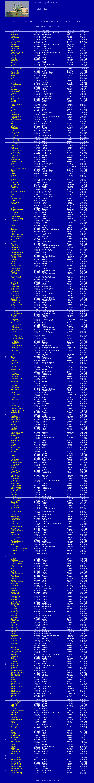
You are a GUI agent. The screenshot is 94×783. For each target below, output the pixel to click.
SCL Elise (14, 608)
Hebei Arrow (15, 328)
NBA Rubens (15, 464)
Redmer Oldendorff (17, 562)
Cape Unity (14, 157)
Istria (12, 355)
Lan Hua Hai (15, 389)
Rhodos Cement (16, 563)
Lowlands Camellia (17, 407)
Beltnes (13, 113)
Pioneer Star (15, 534)
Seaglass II (14, 616)
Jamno (13, 357)
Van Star (14, 714)
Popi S (13, 544)
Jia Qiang (14, 360)
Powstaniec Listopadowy (19, 548)
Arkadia (13, 82)
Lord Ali (13, 405)
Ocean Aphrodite (16, 498)
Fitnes (13, 262)
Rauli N (13, 558)
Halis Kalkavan (16, 324)
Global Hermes (16, 290)
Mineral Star (15, 450)
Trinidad (13, 688)
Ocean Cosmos (16, 500)
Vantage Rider (15, 716)
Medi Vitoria (15, 437)
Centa (13, 181)
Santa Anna (15, 592)
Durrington (14, 229)
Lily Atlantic (14, 396)
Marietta (13, 430)
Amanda (14, 59)
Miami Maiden (15, 439)
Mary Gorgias (15, 434)
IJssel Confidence (17, 338)
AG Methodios (15, 41)
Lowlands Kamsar (17, 408)
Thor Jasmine (15, 676)
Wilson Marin (15, 750)
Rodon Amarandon (17, 567)
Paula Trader (15, 529)
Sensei (13, 622)
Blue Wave (14, 127)
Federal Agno (15, 247)
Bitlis (12, 125)
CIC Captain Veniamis (18, 191)
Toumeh (13, 679)
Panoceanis (15, 518)
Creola (13, 207)
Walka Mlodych (16, 741)
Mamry (13, 424)
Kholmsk (14, 373)
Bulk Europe (15, 134)
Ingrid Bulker (15, 342)
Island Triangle (16, 353)
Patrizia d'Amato (16, 527)
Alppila (13, 50)
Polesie (13, 539)
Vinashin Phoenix (16, 719)
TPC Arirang (15, 681)
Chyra (13, 189)
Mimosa (13, 446)
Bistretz (13, 123)
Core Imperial (15, 202)
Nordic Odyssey (16, 485)
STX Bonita (14, 656)
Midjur (13, 442)
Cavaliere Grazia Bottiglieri (19, 168)
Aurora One (15, 98)
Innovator (14, 344)
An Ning (13, 64)
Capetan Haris (15, 159)
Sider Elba (14, 628)
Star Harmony (15, 647)
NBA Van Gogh (16, 466)
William (13, 748)
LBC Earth (14, 392)
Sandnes (14, 587)
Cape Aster (14, 149)
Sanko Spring (15, 590)
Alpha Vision (15, 48)
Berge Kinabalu (16, 116)
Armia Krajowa (16, 84)
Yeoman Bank (15, 758)
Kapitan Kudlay (16, 369)
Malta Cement (15, 423)
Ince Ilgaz (14, 340)
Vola (12, 730)
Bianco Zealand (16, 119)
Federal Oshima (16, 256)
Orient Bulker (15, 505)
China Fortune (15, 184)
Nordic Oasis (15, 482)
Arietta (13, 79)
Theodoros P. (15, 674)
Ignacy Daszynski (16, 337)
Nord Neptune (15, 475)
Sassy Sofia (15, 605)
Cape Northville (16, 154)
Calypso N (14, 145)
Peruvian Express (17, 531)
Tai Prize (14, 667)
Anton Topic (15, 70)
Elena (13, 231)
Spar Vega (14, 640)
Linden (13, 398)
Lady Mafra (14, 386)
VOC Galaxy (15, 726)
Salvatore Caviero (17, 582)
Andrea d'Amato (16, 68)
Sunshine (14, 661)
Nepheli (13, 468)
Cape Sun (14, 156)
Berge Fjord (15, 114)
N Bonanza (14, 457)
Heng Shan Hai (16, 333)
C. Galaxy (14, 144)
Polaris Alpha (15, 537)
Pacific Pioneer (16, 511)
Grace (13, 307)
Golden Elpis (15, 295)
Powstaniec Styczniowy (18, 550)
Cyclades (14, 215)
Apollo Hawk (15, 74)
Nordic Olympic (16, 487)
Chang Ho (14, 183)
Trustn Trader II (16, 692)
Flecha (13, 263)
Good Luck (14, 306)
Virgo (12, 721)
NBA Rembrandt (16, 462)
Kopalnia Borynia (16, 378)
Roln (12, 568)
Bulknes (13, 137)
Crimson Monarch (17, 209)
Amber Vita (14, 61)
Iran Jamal (14, 347)
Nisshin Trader (15, 471)
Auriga (13, 97)
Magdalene (14, 416)
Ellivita (13, 233)
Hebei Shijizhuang (17, 329)
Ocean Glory (15, 502)
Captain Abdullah (16, 161)
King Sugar (14, 376)
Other (78, 21)
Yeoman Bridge (16, 761)
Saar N (13, 578)
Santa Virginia (15, 601)
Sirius (13, 633)
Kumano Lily (15, 380)
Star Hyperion (15, 649)
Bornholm (14, 130)
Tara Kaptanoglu (16, 671)
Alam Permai (15, 43)
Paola (13, 521)
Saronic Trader (16, 603)
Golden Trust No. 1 (17, 304)
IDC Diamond (15, 335)
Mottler (13, 453)
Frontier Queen (16, 269)
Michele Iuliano (16, 441)
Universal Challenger (18, 710)
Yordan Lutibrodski (17, 768)
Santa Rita (14, 599)
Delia (12, 222)
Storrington (14, 654)
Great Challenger (16, 313)
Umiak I (13, 707)
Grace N (14, 309)
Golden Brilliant (16, 294)
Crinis (13, 211)
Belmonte (14, 111)
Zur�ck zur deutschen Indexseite (47, 26)
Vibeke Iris (14, 718)
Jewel (13, 359)
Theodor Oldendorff (17, 672)
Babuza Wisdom (16, 104)
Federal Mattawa (16, 254)
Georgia (13, 279)
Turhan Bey (15, 695)
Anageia (13, 66)
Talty (12, 669)
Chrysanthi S (15, 186)
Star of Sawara (16, 651)
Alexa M (13, 45)
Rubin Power (15, 576)
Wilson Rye (14, 753)
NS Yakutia (14, 494)
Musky (13, 455)
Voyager (13, 734)
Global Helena (15, 286)
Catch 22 (14, 166)
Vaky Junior (15, 712)
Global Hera (15, 288)
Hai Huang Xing (16, 321)
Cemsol (13, 175)
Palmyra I (14, 513)
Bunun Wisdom (16, 141)
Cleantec (14, 197)
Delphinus (14, 224)
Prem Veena (15, 552)
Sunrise (13, 660)
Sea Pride (14, 614)
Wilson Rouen (15, 751)
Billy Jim (13, 122)
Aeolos (13, 39)
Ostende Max (15, 509)
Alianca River (15, 46)
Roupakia (14, 572)
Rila (12, 565)
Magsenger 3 (15, 419)
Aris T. (13, 80)
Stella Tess (14, 653)
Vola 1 (13, 732)
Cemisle (13, 172)
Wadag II (14, 739)
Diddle (13, 226)
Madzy (13, 414)
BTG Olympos (15, 132)
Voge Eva (14, 728)
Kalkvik (13, 366)
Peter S (13, 532)
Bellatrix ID (14, 109)
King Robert (15, 375)
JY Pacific (14, 364)
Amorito (13, 62)
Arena (13, 75)
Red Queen (14, 560)
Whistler (13, 745)
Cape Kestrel (15, 152)
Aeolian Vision (15, 38)
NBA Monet (14, 461)
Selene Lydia (15, 621)
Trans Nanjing (15, 683)
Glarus (13, 285)
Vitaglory (14, 723)
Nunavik (13, 496)
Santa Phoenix (16, 598)
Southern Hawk (16, 638)
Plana (13, 536)
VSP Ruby (14, 737)
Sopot (13, 637)
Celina (13, 170)
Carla (13, 163)
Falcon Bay (14, 246)
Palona (13, 515)
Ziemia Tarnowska (17, 774)
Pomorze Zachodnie (17, 541)
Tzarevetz (14, 699)
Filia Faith (14, 259)
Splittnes (14, 642)
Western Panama (16, 743)
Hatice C (14, 326)
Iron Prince (14, 350)
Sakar (13, 580)
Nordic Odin (15, 484)
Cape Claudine (16, 150)
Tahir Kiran (14, 664)
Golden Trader (15, 302)
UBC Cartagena (16, 702)
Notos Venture (15, 493)
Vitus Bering (15, 724)
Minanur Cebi (15, 447)
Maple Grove (15, 426)
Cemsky (13, 173)
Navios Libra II (15, 459)
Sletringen (14, 635)
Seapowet (14, 617)
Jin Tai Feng (15, 362)
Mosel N (13, 451)
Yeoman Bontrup (16, 759)
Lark (12, 391)
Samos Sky (14, 583)
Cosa (12, 205)
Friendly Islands (16, 265)
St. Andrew (14, 644)
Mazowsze (14, 435)
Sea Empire (15, 610)
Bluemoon (14, 129)
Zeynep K (14, 770)
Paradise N (14, 523)
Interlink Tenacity (16, 345)
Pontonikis (14, 543)
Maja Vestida (15, 421)
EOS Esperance (16, 238)
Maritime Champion (17, 432)
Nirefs (13, 469)
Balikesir (14, 107)
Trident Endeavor (16, 687)
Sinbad (13, 632)
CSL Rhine (14, 212)
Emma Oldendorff (17, 235)
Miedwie (13, 444)
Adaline (13, 36)
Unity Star (14, 708)
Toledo (13, 677)
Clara (13, 195)
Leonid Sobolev (16, 394)
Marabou (14, 428)
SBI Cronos (14, 606)
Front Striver (15, 267)
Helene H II (14, 331)
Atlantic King (15, 91)
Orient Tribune (15, 507)
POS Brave (14, 547)
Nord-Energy (15, 478)
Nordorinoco (15, 490)
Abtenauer (14, 34)
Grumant (14, 315)
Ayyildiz (13, 100)
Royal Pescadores (17, 574)
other (6, 776)
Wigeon (13, 746)
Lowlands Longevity (17, 410)
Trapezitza (14, 685)
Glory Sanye (15, 291)
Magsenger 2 (15, 418)
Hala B (13, 322)
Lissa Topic (14, 399)
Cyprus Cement (16, 216)
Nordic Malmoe (16, 480)
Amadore (14, 57)
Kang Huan (14, 368)
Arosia (13, 86)
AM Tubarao (15, 55)
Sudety (13, 658)
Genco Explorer (16, 278)
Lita (12, 402)
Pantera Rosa (15, 520)
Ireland (13, 349)
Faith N (13, 244)
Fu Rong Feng (15, 270)
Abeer (13, 33)
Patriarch (14, 525)
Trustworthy (15, 693)
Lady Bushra (15, 384)
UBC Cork (14, 703)
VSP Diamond (15, 735)
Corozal (13, 204)
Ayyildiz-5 (14, 102)
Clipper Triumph (16, 199)
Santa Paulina (15, 596)
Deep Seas (14, 220)
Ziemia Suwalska (16, 772)
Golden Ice (14, 299)
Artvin (13, 88)
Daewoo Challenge (17, 219)
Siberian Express (16, 626)
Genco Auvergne (16, 276)
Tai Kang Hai (15, 665)
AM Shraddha (15, 54)
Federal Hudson (16, 251)
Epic (12, 240)
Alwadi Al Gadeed (17, 52)
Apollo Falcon (15, 72)
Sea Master (14, 611)
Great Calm (14, 312)
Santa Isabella (15, 594)
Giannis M (14, 283)
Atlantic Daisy (15, 90)
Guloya (13, 317)
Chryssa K (14, 188)
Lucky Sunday (15, 412)
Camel (13, 147)
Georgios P (14, 281)
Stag (12, 645)
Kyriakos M (14, 381)
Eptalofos (14, 242)
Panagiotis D (15, 516)
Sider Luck (14, 629)
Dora (12, 227)
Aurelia (13, 93)
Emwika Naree (16, 236)
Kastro (13, 371)
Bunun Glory (15, 140)
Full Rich (14, 274)
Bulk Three (14, 135)
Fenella (13, 258)
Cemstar (14, 179)
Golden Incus (15, 301)
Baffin (13, 106)
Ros (12, 570)
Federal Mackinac (17, 252)
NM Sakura (14, 473)
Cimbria (13, 193)
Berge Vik (14, 118)
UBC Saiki (14, 705)
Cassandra (14, 165)
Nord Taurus (15, 477)
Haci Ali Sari (15, 319)
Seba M (13, 619)
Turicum (13, 697)
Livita (12, 403)
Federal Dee (15, 249)
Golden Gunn (15, 297)
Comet (13, 200)
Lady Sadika (15, 387)
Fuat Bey (14, 272)
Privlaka (13, 554)
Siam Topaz (15, 624)
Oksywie (14, 504)
